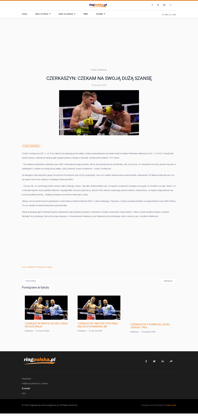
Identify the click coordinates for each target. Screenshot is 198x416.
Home (24, 14)
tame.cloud (171, 408)
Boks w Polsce (41, 14)
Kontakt (99, 14)
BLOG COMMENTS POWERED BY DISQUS (37, 269)
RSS (24, 396)
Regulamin (26, 381)
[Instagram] (170, 5)
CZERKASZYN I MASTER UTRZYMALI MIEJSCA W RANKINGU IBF (98, 327)
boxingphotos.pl (52, 408)
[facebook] (152, 5)
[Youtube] (164, 5)
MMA (86, 14)
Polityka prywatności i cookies (35, 386)
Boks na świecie (66, 14)
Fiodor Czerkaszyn (31, 146)
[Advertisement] (99, 38)
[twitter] (158, 5)
